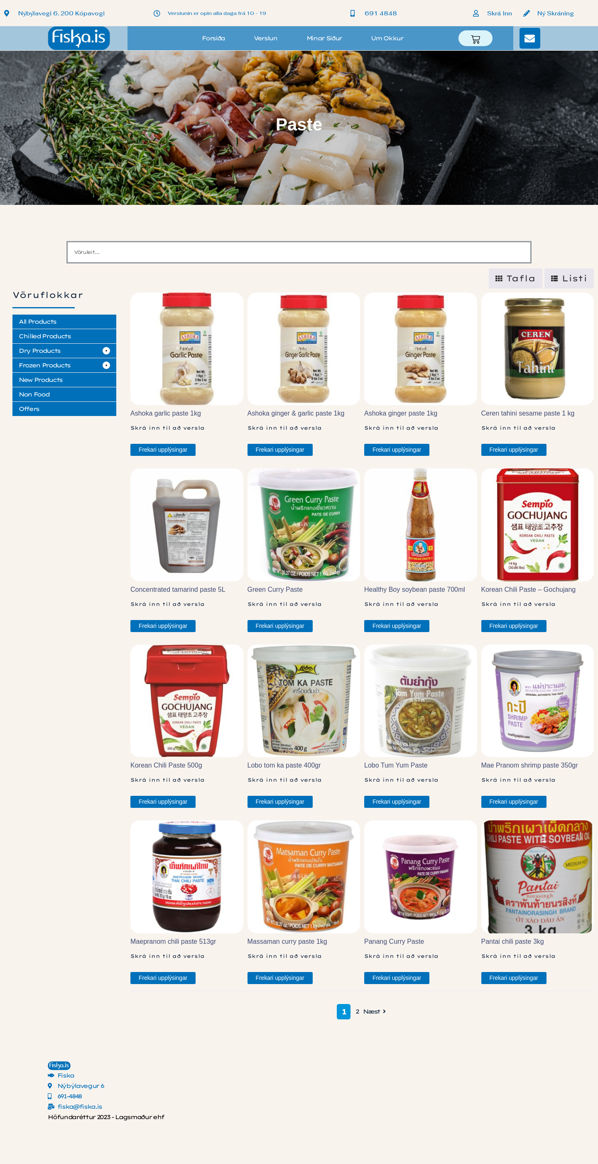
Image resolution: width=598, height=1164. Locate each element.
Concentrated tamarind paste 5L (177, 589)
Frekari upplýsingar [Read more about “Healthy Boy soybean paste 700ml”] (397, 626)
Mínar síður (324, 38)
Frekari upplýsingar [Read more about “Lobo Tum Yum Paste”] (397, 801)
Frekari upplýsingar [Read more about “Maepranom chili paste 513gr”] (163, 978)
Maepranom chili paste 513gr (173, 941)
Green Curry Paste (275, 589)
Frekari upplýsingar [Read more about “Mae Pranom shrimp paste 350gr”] (514, 801)
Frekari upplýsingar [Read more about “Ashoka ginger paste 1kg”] (397, 449)
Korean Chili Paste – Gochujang (528, 589)
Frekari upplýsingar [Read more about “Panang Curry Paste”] (397, 978)
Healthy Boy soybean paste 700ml (414, 589)
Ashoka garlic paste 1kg (165, 413)
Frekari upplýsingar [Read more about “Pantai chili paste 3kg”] (514, 978)
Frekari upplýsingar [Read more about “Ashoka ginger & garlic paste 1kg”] (280, 449)
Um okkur (387, 38)
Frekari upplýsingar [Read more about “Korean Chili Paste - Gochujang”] (514, 626)
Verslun (265, 38)
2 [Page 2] (357, 1011)
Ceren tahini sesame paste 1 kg (528, 413)
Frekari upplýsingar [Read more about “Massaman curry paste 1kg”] (280, 978)
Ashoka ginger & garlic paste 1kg (296, 413)
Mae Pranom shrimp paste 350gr (529, 765)
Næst (375, 1012)
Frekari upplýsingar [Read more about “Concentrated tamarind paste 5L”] (163, 626)
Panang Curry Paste (394, 941)
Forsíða (213, 38)
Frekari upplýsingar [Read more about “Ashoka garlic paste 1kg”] (163, 449)
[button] (64, 351)
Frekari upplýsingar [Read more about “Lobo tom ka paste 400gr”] (280, 801)
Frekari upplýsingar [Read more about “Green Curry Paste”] (280, 626)
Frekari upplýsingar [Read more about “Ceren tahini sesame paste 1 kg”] (514, 449)
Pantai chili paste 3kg (512, 941)
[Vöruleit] (299, 252)
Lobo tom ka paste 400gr (284, 765)
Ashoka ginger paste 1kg (400, 413)
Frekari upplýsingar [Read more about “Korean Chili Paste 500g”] (163, 801)
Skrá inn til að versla (167, 428)
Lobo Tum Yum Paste (396, 765)
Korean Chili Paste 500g (166, 765)
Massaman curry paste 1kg (287, 941)
